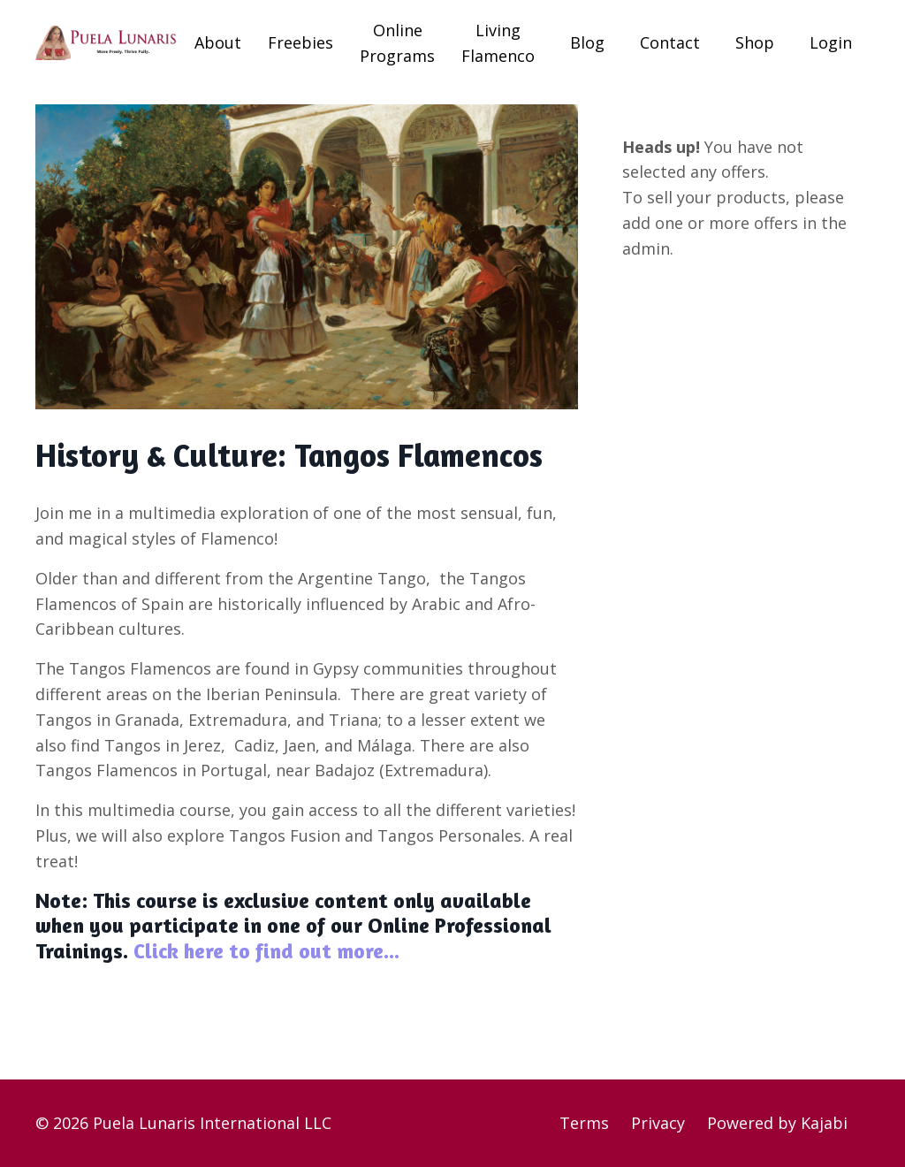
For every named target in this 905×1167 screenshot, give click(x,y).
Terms (584, 1122)
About (217, 42)
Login (831, 42)
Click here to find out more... (263, 951)
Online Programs (397, 42)
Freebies (300, 42)
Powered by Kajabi (777, 1122)
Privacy (658, 1122)
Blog (587, 42)
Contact (670, 42)
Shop (754, 42)
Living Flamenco (498, 42)
